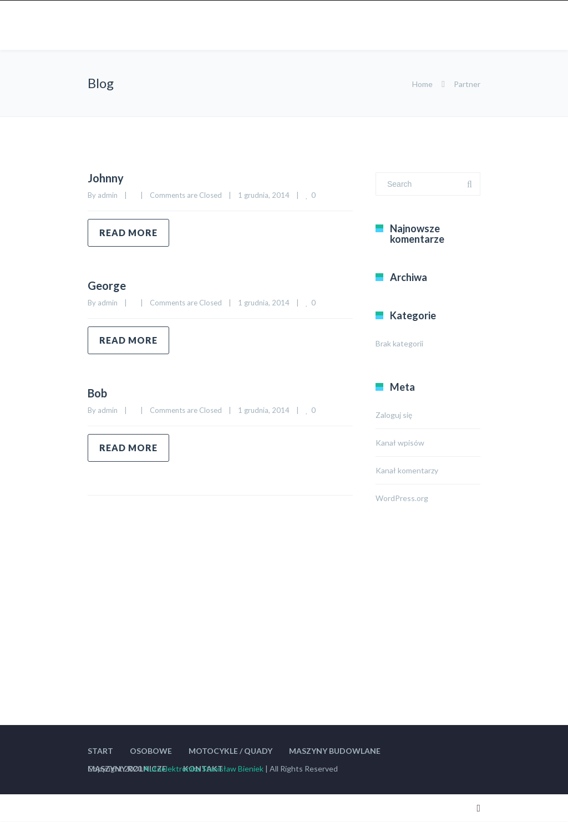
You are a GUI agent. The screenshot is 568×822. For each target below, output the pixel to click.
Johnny (106, 178)
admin (108, 195)
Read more (128, 232)
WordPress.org (402, 498)
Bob (97, 393)
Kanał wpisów (400, 442)
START (100, 750)
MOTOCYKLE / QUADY (230, 750)
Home (422, 84)
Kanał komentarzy (407, 470)
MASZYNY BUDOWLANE (335, 750)
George (107, 285)
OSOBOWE (151, 750)
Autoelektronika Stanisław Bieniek (203, 768)
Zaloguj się (394, 415)
